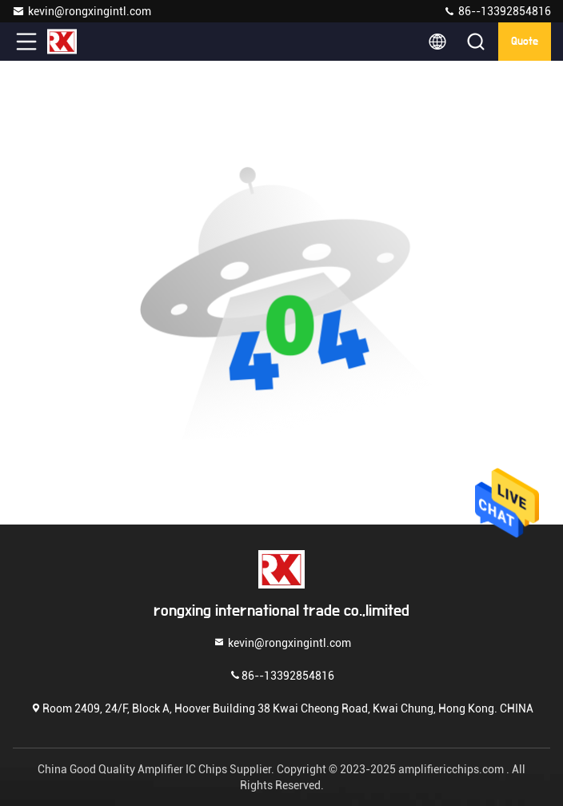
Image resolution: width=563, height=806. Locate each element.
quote (524, 41)
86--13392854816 (497, 11)
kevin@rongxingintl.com (81, 11)
